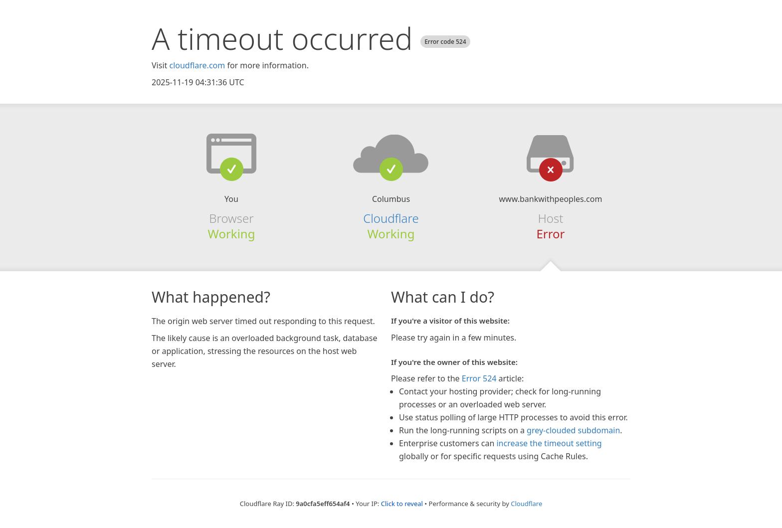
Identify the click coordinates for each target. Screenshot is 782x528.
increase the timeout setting (548, 443)
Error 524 (479, 378)
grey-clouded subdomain (573, 430)
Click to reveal (402, 503)
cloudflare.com (197, 65)
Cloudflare (390, 218)
